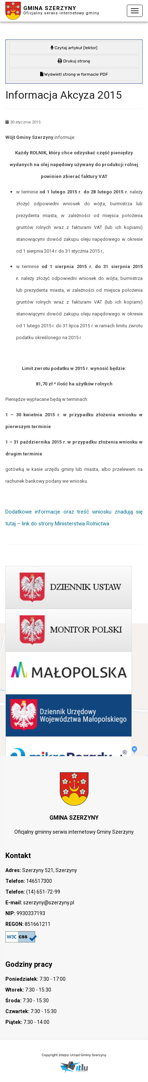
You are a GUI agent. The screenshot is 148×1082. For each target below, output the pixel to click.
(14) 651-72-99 (42, 892)
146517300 (38, 881)
